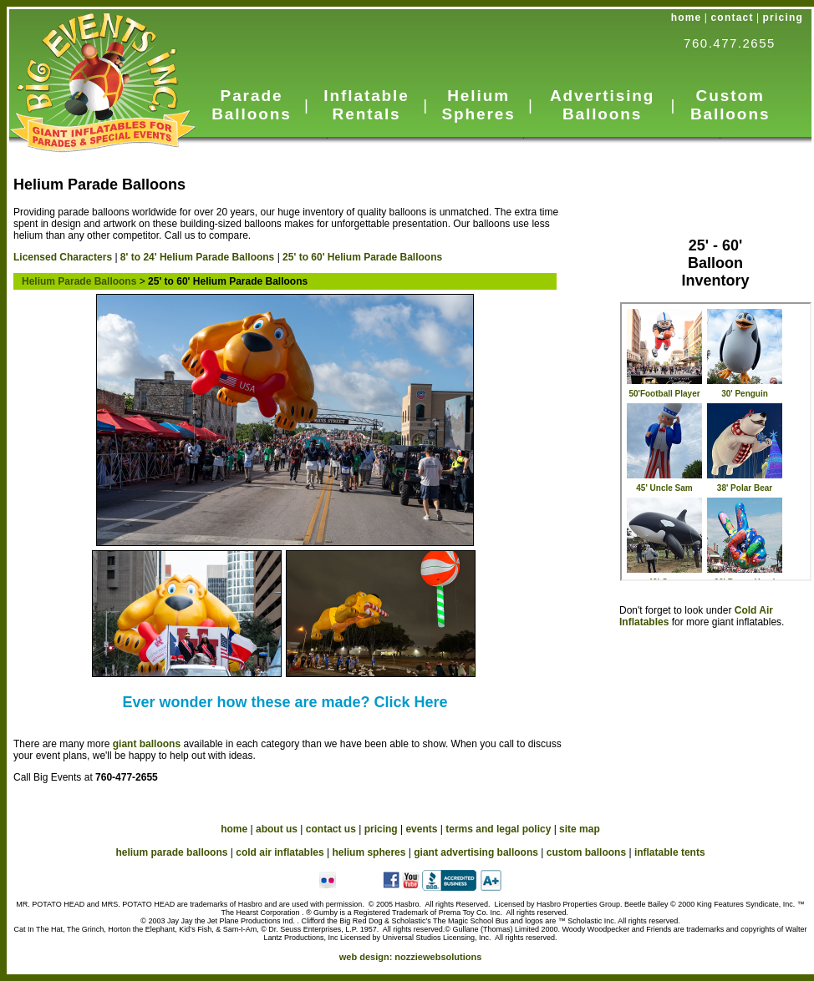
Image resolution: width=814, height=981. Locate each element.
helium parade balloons (171, 852)
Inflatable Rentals (366, 105)
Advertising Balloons (602, 105)
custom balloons (586, 852)
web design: (410, 957)
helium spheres (368, 852)
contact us (331, 829)
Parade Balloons (251, 105)
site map (579, 829)
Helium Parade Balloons (74, 281)
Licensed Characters (62, 257)
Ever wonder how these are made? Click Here (284, 702)
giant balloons (147, 744)
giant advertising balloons (476, 852)
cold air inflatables (279, 852)
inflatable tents (669, 852)
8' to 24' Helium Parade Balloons (197, 257)
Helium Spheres (478, 105)
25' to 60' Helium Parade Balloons (362, 257)
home (686, 17)
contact (732, 17)
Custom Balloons (730, 105)
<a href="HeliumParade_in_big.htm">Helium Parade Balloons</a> (715, 441)
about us (277, 829)
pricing (783, 17)
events (421, 829)
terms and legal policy (498, 829)
